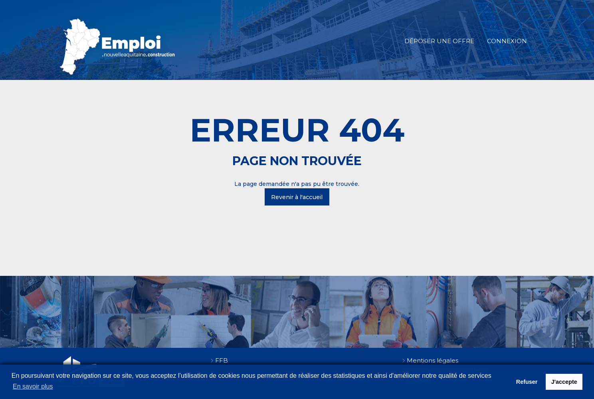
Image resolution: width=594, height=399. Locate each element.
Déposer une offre (439, 41)
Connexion (507, 41)
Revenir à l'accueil (297, 197)
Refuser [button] (527, 382)
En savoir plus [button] (33, 386)
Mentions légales (432, 360)
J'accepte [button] (564, 382)
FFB (221, 360)
